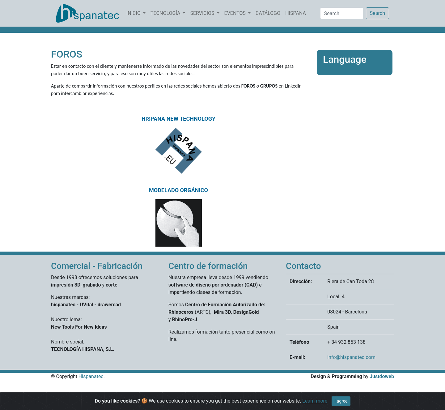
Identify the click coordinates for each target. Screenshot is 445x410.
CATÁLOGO (269, 12)
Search (377, 13)
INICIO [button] (134, 13)
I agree (340, 401)
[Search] (341, 13)
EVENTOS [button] (235, 13)
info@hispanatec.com (351, 357)
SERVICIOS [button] (202, 13)
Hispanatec (91, 376)
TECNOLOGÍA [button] (165, 13)
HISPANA (296, 12)
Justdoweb (382, 376)
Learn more (314, 401)
